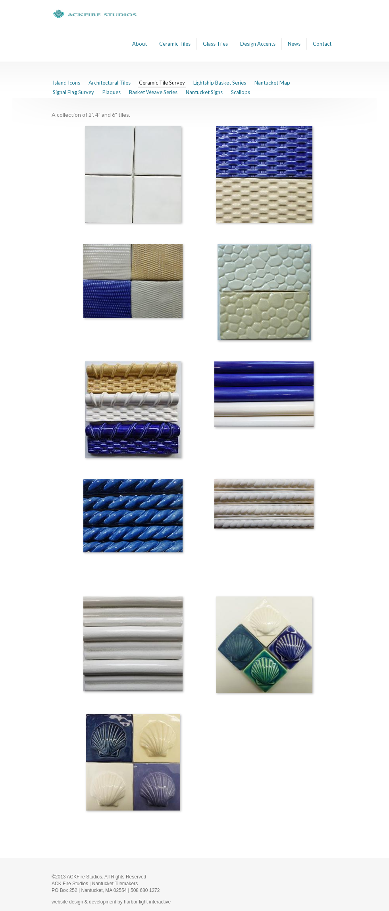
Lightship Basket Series (219, 82)
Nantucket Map (272, 82)
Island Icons (66, 82)
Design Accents (257, 44)
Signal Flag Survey (73, 92)
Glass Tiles (215, 44)
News (294, 44)
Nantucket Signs (204, 92)
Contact (322, 44)
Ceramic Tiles (175, 44)
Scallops (240, 92)
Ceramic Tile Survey (162, 82)
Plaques (111, 92)
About (139, 44)
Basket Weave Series (153, 92)
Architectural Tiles (110, 82)
